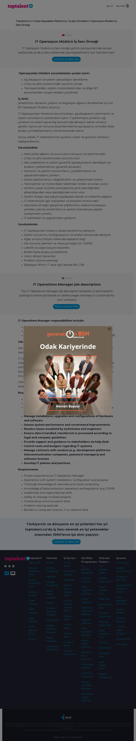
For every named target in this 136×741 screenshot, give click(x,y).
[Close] (109, 329)
